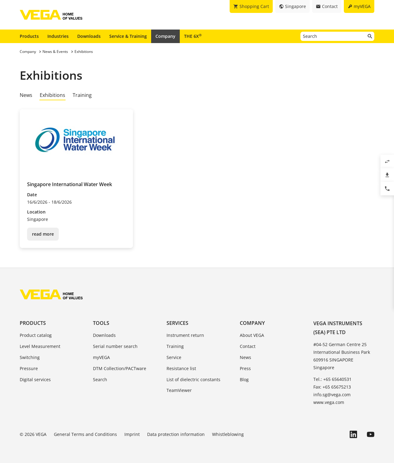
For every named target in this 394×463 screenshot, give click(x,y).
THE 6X (193, 36)
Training (82, 95)
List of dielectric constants (193, 379)
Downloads (89, 36)
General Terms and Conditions (85, 434)
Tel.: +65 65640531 (332, 379)
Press (245, 368)
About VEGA (252, 335)
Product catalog (36, 335)
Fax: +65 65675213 (332, 387)
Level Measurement (40, 346)
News (26, 95)
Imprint (132, 434)
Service (174, 357)
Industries (58, 36)
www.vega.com (328, 402)
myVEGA (101, 357)
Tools (101, 323)
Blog (244, 379)
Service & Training (128, 36)
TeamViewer (179, 390)
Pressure (29, 368)
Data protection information (176, 434)
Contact (247, 346)
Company (165, 36)
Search (100, 379)
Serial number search (115, 346)
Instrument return (185, 335)
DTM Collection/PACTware (119, 368)
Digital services (35, 379)
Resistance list (181, 368)
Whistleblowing (228, 434)
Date (32, 195)
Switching (30, 357)
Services (177, 323)
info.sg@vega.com (332, 394)
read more (43, 234)
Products (29, 36)
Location (36, 212)
